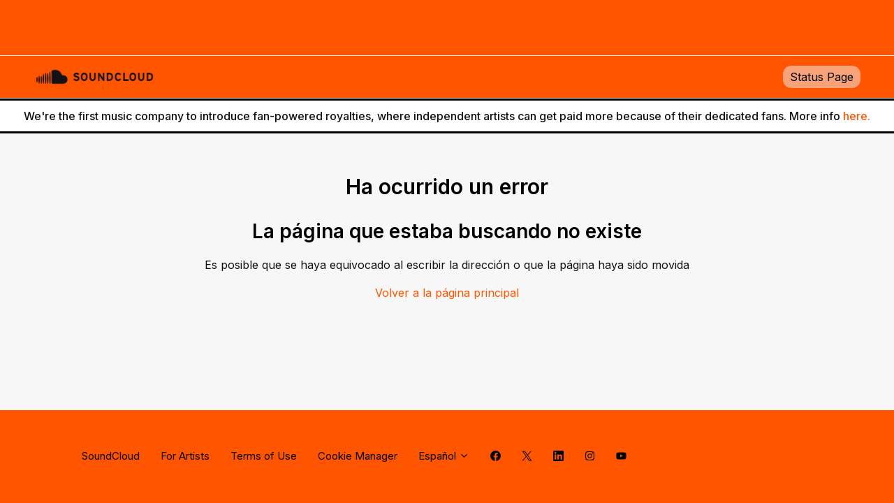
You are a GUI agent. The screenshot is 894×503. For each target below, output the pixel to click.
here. (856, 116)
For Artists (185, 455)
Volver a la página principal (447, 293)
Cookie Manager (357, 455)
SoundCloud (111, 455)
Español (443, 455)
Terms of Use (263, 455)
